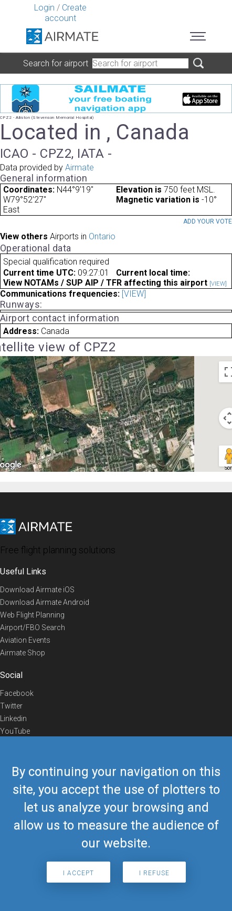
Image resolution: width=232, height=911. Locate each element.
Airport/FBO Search (32, 627)
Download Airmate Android (44, 602)
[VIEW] (218, 283)
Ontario (102, 236)
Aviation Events (25, 640)
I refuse (154, 873)
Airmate (79, 168)
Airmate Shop (22, 653)
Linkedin (13, 718)
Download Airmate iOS (37, 589)
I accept (78, 873)
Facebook (17, 693)
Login (44, 8)
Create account (66, 13)
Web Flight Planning (32, 615)
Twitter (11, 706)
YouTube (15, 731)
